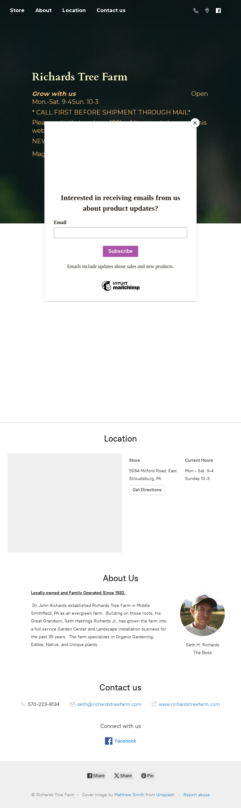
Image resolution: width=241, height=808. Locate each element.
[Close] (195, 123)
